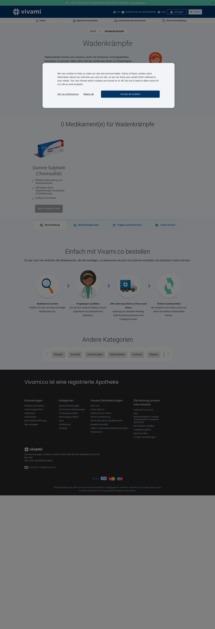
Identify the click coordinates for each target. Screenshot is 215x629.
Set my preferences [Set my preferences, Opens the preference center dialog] (68, 94)
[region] (109, 85)
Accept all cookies (130, 94)
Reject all (88, 94)
